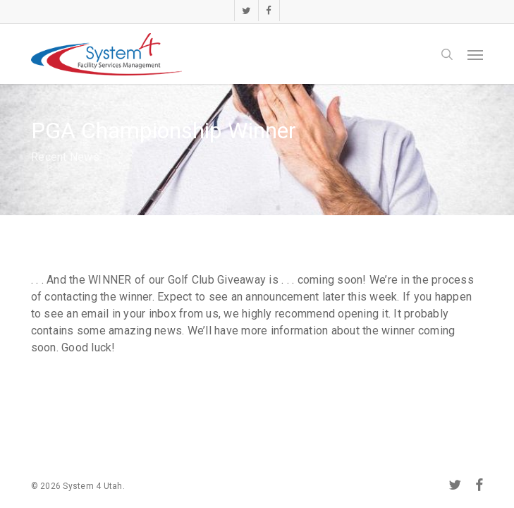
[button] (475, 54)
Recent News (65, 157)
